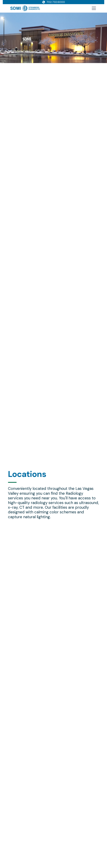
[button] (93, 8)
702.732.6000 (55, 2)
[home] (25, 8)
